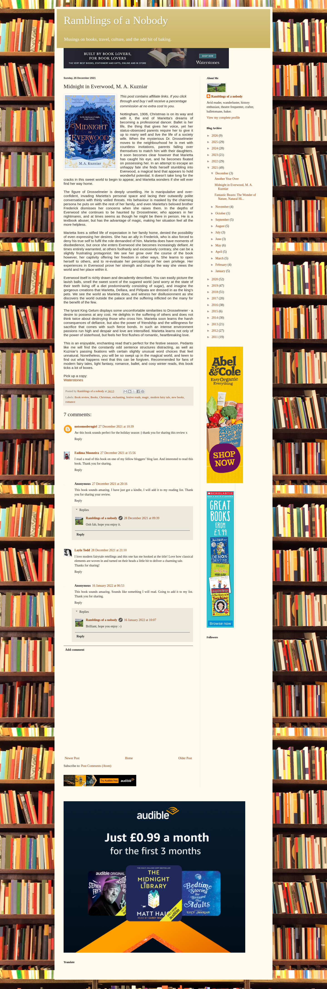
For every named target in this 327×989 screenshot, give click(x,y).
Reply (78, 439)
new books (178, 397)
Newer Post (72, 758)
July (218, 232)
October (220, 213)
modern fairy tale (160, 397)
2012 (215, 330)
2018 (215, 292)
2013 (215, 324)
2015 (215, 311)
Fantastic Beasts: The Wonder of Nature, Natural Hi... (235, 196)
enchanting (118, 397)
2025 (215, 142)
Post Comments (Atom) (96, 766)
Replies (84, 510)
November (222, 206)
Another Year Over (227, 178)
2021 (215, 167)
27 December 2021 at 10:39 (116, 426)
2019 (215, 285)
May (218, 245)
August (220, 226)
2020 (215, 279)
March (219, 258)
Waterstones (73, 380)
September (222, 219)
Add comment (74, 649)
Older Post (185, 758)
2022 (215, 161)
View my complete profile (223, 117)
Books (94, 397)
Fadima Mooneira (86, 453)
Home (129, 758)
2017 (215, 298)
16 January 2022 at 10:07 (140, 620)
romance (70, 401)
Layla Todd (82, 550)
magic (145, 397)
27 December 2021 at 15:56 (118, 453)
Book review (81, 397)
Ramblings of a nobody (101, 518)
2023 (215, 155)
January (220, 271)
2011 (215, 337)
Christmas (105, 397)
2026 (215, 135)
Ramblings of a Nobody (116, 20)
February (221, 264)
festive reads (133, 397)
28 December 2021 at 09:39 (141, 518)
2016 (215, 305)
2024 (215, 148)
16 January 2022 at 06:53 (108, 585)
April (219, 251)
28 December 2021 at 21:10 (109, 550)
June (218, 239)
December (222, 173)
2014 (215, 317)
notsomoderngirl (85, 426)
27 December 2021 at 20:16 (110, 484)
